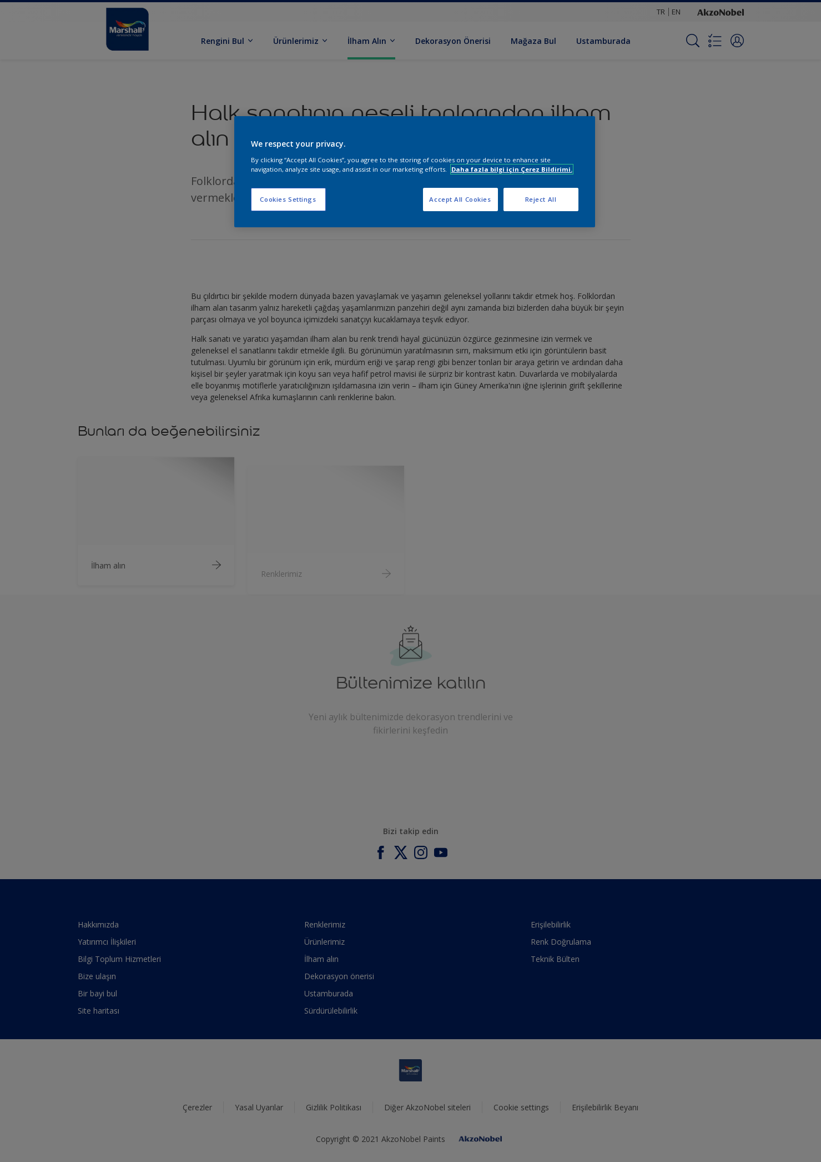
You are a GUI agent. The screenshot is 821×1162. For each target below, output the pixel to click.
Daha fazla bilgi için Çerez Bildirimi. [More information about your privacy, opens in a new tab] (511, 169)
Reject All (541, 199)
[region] (414, 171)
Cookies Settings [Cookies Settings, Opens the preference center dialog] (288, 199)
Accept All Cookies (460, 199)
